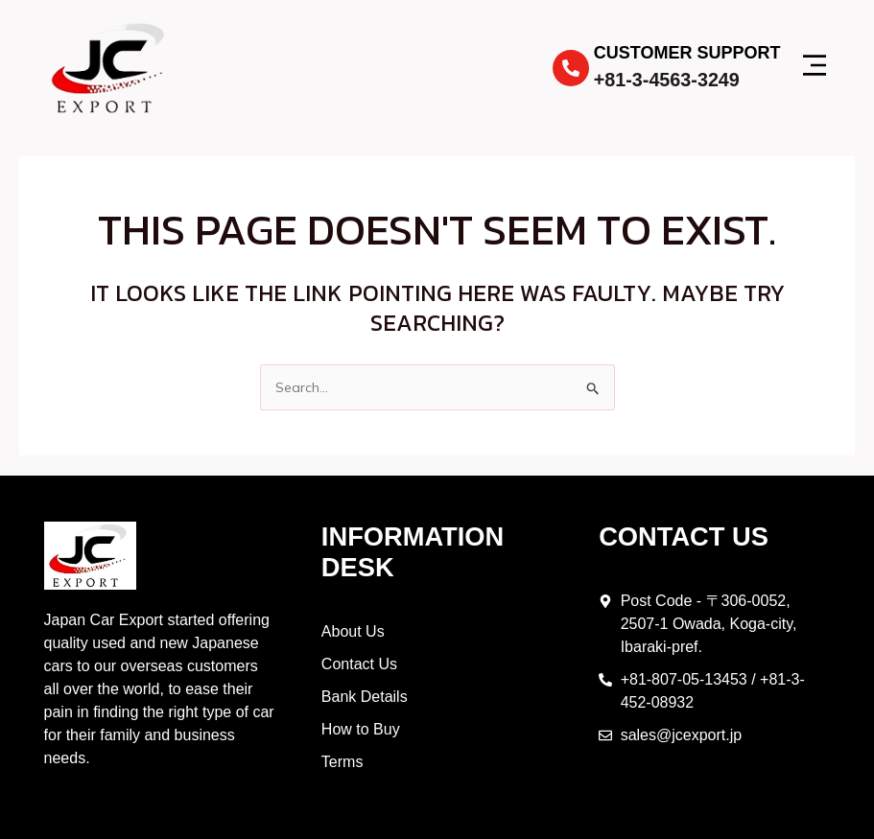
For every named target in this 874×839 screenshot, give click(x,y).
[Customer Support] (571, 68)
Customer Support (687, 52)
